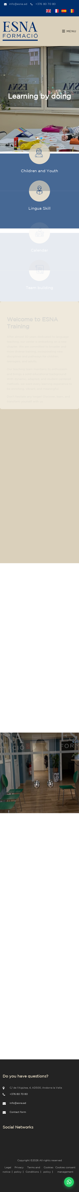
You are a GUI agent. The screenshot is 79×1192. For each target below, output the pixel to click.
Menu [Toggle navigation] (69, 31)
